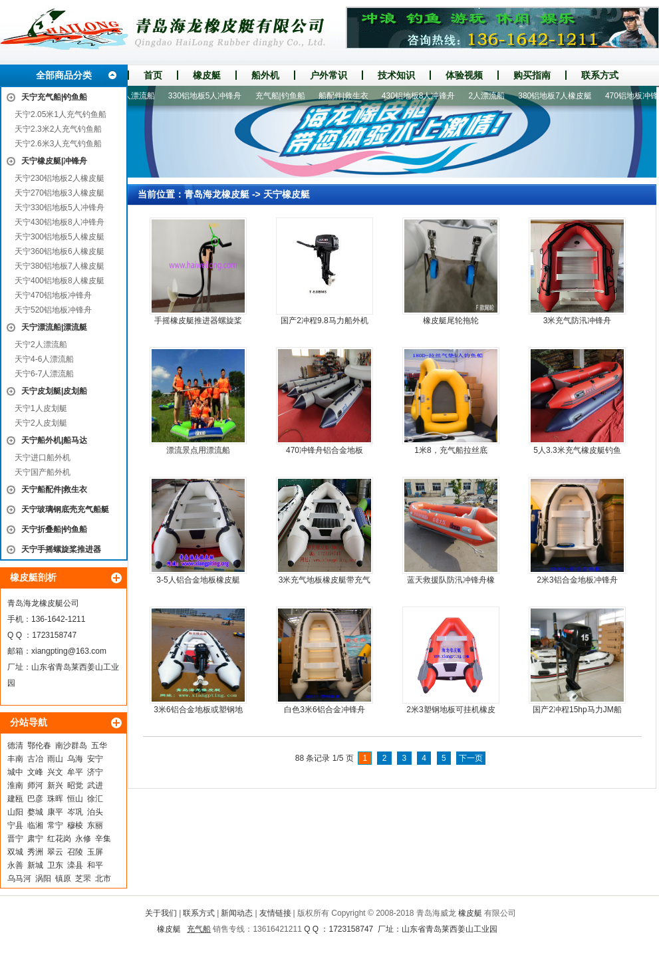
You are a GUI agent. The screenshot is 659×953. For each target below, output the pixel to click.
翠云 (55, 852)
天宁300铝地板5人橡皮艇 (59, 236)
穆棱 (75, 825)
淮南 (15, 785)
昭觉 (75, 785)
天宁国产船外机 (42, 472)
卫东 (55, 865)
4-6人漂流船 (138, 95)
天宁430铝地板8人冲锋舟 (59, 222)
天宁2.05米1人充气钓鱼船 (60, 114)
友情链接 (275, 913)
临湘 (35, 825)
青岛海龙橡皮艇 (216, 194)
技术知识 (396, 75)
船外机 (265, 75)
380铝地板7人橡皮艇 (561, 95)
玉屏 (95, 852)
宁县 (15, 825)
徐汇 (95, 798)
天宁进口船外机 (42, 457)
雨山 (55, 758)
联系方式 (599, 75)
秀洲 (35, 852)
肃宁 (35, 838)
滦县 (75, 865)
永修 (83, 838)
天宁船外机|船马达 (54, 440)
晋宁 (15, 838)
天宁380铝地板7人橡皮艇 (59, 266)
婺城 (35, 812)
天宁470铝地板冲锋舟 (53, 295)
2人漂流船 (493, 95)
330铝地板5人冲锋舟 (211, 95)
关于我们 (161, 913)
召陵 (75, 852)
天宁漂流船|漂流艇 (54, 327)
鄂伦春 (39, 745)
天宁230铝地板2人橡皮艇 (59, 178)
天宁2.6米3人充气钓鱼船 (58, 143)
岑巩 (75, 812)
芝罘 (83, 878)
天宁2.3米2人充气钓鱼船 (58, 129)
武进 (95, 785)
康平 (55, 812)
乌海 (75, 758)
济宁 (95, 772)
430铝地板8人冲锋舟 (424, 95)
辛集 (103, 838)
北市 (103, 878)
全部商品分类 (64, 75)
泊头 (95, 812)
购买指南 (532, 75)
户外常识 (328, 75)
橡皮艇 (207, 75)
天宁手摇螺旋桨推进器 (61, 549)
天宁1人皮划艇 (41, 408)
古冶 (35, 758)
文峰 (35, 772)
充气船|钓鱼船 (286, 95)
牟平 (75, 772)
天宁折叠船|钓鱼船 (54, 529)
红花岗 (59, 838)
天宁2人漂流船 (41, 344)
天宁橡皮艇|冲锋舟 (54, 161)
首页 (153, 75)
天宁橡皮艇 (286, 194)
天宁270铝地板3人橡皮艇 (59, 193)
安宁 (95, 758)
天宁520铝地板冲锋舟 (53, 310)
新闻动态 (237, 913)
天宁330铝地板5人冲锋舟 (59, 207)
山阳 (15, 812)
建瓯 (15, 798)
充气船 (199, 929)
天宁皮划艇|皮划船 (54, 391)
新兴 (55, 785)
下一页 (471, 758)
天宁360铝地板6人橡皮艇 (59, 251)
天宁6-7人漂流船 (44, 373)
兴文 (55, 772)
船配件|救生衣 (349, 95)
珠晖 (55, 798)
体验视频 (464, 75)
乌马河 (19, 878)
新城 (35, 865)
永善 (15, 865)
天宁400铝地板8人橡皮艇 (59, 280)
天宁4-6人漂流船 (44, 359)
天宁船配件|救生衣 (54, 489)
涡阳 (43, 878)
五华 (99, 745)
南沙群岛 (71, 745)
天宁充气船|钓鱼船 (54, 97)
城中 (15, 772)
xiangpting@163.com (68, 651)
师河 (35, 785)
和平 (95, 865)
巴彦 (35, 798)
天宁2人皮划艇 (41, 423)
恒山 (75, 798)
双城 (15, 852)
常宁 (55, 825)
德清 (15, 745)
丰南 (15, 758)
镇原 (63, 878)
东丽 (95, 825)
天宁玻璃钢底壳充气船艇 (65, 509)
